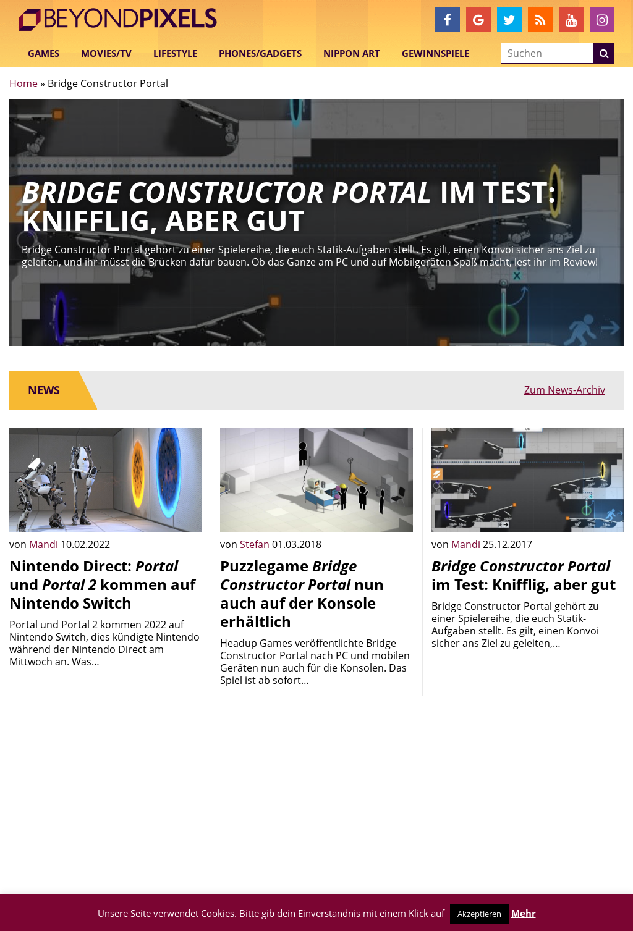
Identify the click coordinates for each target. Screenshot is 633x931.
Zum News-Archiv (564, 390)
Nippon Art (351, 53)
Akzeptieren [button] (479, 913)
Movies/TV (106, 53)
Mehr (523, 913)
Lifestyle (175, 53)
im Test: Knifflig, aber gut (523, 574)
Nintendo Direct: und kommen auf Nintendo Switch (102, 584)
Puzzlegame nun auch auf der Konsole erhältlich (302, 593)
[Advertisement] (105, 783)
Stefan (256, 544)
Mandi (45, 544)
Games (43, 53)
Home (23, 83)
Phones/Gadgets (260, 53)
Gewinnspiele (435, 53)
